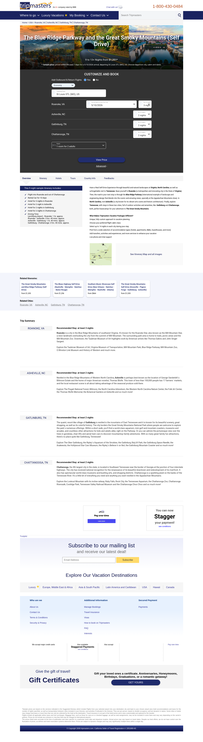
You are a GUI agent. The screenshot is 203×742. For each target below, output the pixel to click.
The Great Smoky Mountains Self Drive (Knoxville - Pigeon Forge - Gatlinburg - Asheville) (134, 287)
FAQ (86, 628)
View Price (101, 159)
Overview (26, 178)
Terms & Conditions (39, 617)
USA (31, 22)
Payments (143, 607)
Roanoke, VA (40, 22)
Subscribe (127, 560)
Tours (72, 178)
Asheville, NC (52, 22)
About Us (34, 607)
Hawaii (156, 587)
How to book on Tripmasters (97, 623)
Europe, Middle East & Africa (58, 587)
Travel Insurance (92, 612)
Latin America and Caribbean (121, 587)
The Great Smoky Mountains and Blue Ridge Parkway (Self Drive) (34, 287)
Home (24, 22)
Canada (170, 587)
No (96, 80)
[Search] (147, 15)
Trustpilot (23, 536)
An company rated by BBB (64, 7)
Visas (86, 617)
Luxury (33, 587)
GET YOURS (135, 682)
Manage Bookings (92, 607)
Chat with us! (114, 7)
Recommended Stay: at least (75, 328)
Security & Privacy (38, 623)
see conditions (165, 526)
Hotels (59, 178)
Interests (88, 633)
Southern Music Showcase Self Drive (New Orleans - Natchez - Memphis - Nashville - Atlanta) (101, 287)
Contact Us (35, 612)
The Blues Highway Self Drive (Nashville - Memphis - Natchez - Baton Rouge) (68, 287)
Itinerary (43, 178)
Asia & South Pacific (89, 587)
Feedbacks (109, 178)
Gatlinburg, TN (66, 22)
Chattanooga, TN (81, 22)
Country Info (89, 178)
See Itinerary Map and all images (146, 254)
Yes (87, 80)
